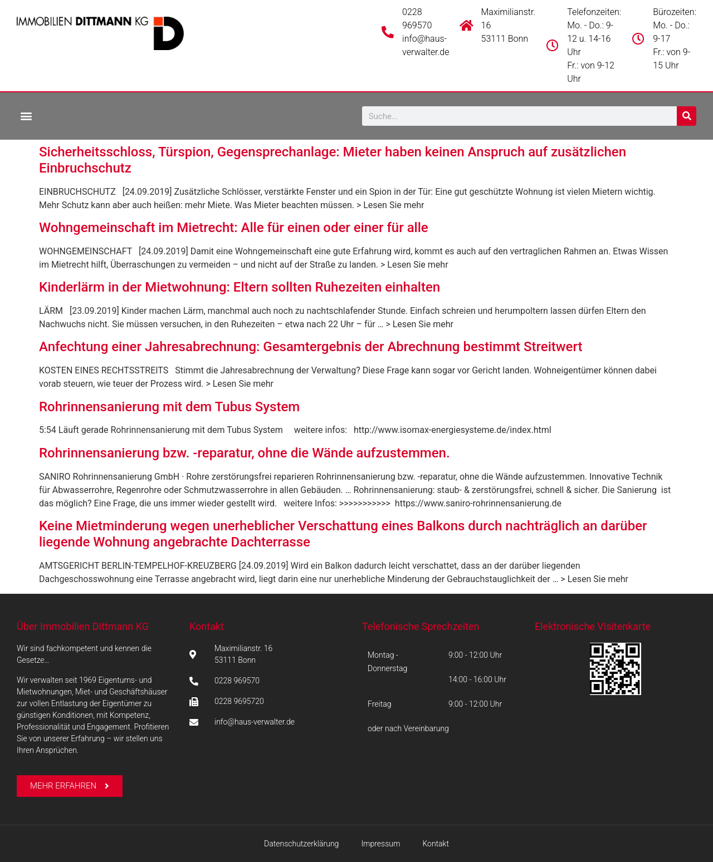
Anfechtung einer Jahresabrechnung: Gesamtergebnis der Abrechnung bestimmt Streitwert (311, 346)
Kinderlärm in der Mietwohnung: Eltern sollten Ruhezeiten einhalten (239, 287)
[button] (26, 115)
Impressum (380, 843)
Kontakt (206, 626)
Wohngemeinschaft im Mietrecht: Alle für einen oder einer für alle (233, 227)
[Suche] (686, 116)
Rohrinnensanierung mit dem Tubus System (169, 407)
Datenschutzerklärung (301, 843)
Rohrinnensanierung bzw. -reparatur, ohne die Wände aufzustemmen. (244, 453)
